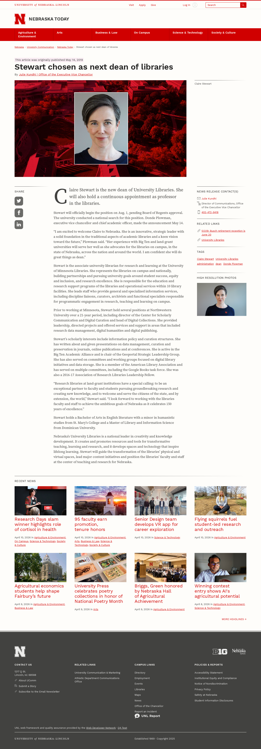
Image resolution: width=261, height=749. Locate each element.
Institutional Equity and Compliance (216, 678)
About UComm (27, 680)
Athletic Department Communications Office (97, 680)
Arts (59, 32)
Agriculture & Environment (27, 34)
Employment (142, 678)
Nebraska (19, 47)
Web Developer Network (101, 727)
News (138, 700)
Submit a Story (27, 686)
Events (139, 683)
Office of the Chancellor (149, 705)
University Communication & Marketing (97, 672)
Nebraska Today (49, 19)
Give (153, 4)
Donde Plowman (233, 263)
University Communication (40, 47)
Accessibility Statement (209, 672)
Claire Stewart (205, 258)
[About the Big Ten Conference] (220, 652)
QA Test (122, 727)
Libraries (140, 689)
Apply (142, 4)
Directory (140, 672)
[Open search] (226, 5)
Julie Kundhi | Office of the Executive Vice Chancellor (56, 74)
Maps (138, 694)
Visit (131, 4)
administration (205, 263)
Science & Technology (188, 32)
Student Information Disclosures (214, 700)
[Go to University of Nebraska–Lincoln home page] (20, 19)
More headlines (233, 619)
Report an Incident (147, 714)
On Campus (142, 32)
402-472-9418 (210, 212)
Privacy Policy (203, 689)
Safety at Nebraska (206, 694)
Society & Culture (223, 32)
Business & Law (106, 32)
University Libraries (213, 239)
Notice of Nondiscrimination (211, 683)
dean (218, 263)
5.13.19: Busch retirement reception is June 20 (223, 232)
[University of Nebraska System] (239, 652)
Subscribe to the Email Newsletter (39, 691)
